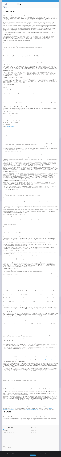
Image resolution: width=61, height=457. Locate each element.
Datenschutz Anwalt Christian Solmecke (31, 409)
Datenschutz (33, 430)
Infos (32, 427)
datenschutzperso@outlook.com (10, 126)
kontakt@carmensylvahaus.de (10, 117)
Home (11, 4)
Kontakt (14, 4)
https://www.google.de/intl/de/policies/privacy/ (44, 359)
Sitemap (32, 432)
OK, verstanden (33, 455)
